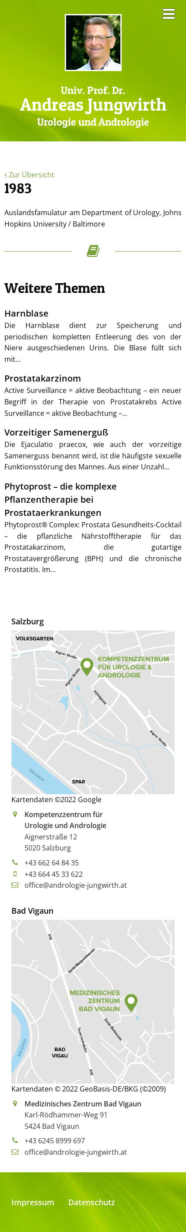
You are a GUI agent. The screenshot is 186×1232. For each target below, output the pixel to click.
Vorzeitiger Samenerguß (56, 432)
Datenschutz (91, 1202)
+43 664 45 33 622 (54, 874)
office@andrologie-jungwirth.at (76, 885)
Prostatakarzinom (42, 378)
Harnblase (26, 313)
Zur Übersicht (29, 175)
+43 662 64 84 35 (52, 863)
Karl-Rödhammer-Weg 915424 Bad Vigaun (83, 1115)
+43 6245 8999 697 (55, 1141)
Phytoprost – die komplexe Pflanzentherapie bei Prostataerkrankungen (60, 499)
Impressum (32, 1202)
